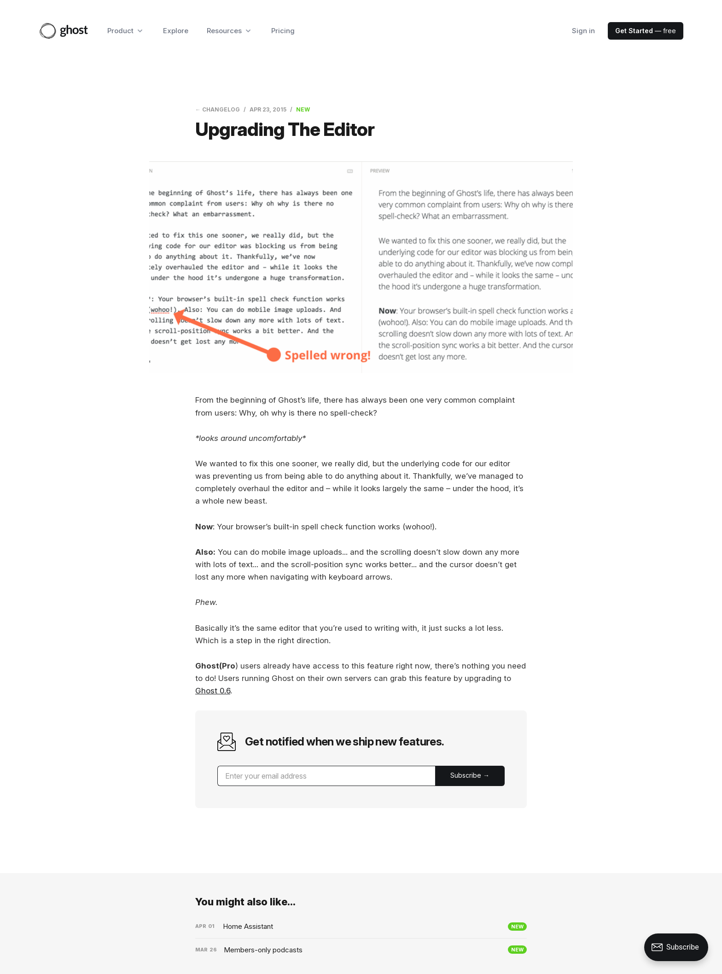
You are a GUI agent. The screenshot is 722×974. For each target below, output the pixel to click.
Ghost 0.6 (212, 690)
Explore (175, 30)
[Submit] (470, 776)
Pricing (283, 30)
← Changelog (217, 109)
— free (645, 31)
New (303, 109)
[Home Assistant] (361, 926)
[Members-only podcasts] (361, 950)
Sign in (583, 30)
